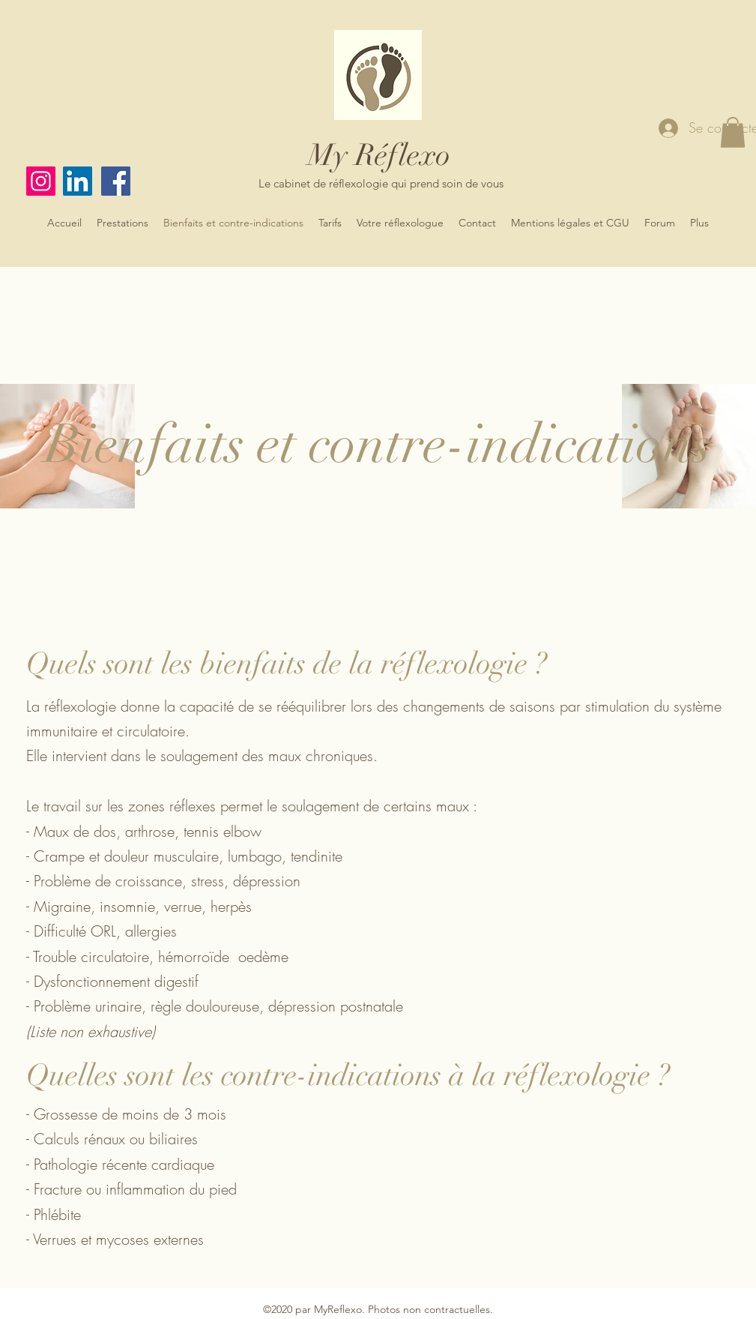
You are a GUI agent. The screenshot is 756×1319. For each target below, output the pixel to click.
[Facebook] (115, 181)
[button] (733, 132)
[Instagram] (40, 181)
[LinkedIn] (77, 181)
